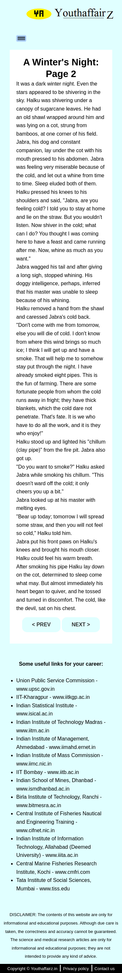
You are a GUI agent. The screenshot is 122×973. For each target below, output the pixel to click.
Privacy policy (76, 968)
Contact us (104, 968)
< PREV (41, 624)
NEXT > (81, 624)
